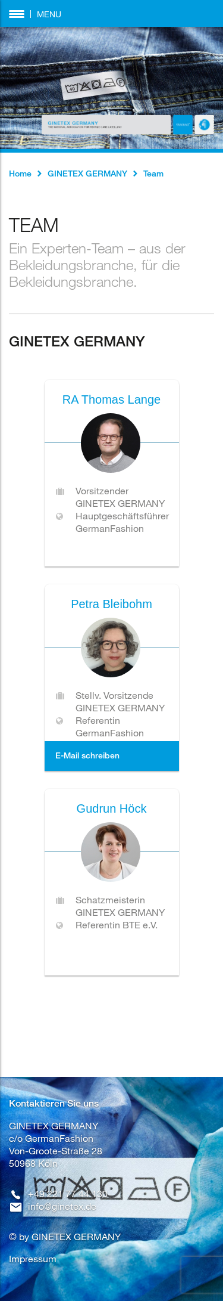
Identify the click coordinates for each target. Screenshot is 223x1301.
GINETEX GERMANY (87, 173)
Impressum (32, 1258)
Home (20, 173)
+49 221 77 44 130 (68, 1193)
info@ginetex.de (62, 1206)
